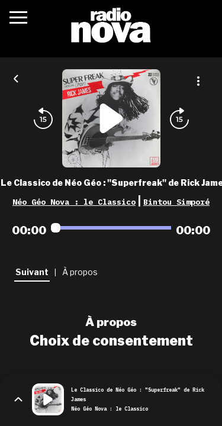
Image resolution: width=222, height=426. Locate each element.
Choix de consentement (111, 341)
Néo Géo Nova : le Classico (74, 201)
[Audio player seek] (111, 228)
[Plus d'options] (198, 81)
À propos (111, 322)
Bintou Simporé (176, 201)
